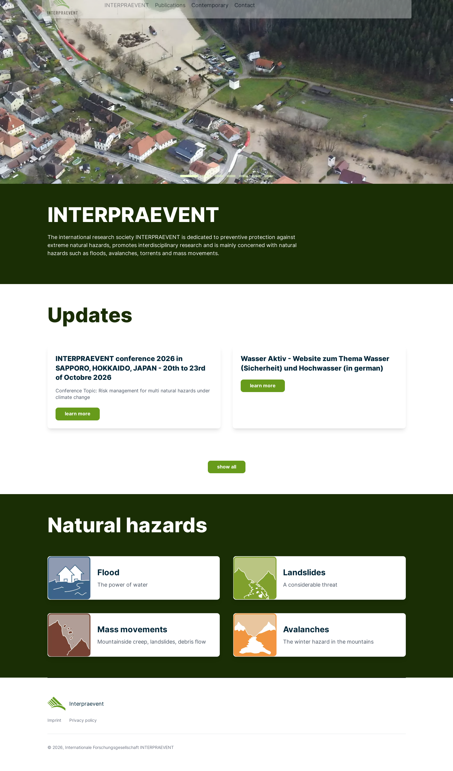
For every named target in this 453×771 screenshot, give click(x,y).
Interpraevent (75, 704)
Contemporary (209, 20)
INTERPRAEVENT (127, 20)
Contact (244, 20)
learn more (77, 414)
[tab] (189, 176)
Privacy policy (83, 720)
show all (226, 467)
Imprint (54, 720)
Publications (170, 20)
